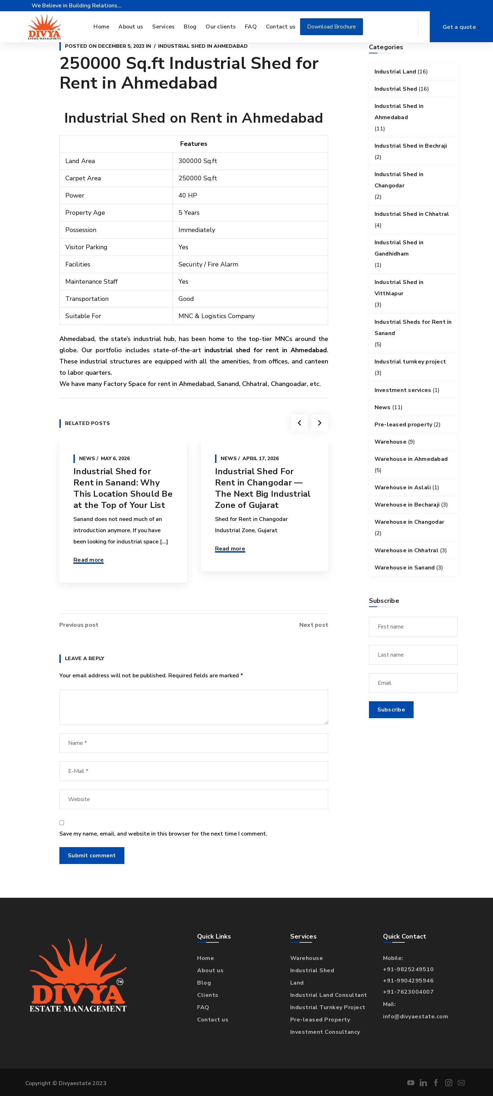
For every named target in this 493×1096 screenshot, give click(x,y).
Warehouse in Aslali (403, 487)
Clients (208, 995)
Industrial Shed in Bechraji (411, 146)
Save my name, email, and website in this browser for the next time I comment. (163, 834)
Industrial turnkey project (410, 362)
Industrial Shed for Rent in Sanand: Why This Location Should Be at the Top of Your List (123, 488)
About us (210, 970)
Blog (204, 983)
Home (205, 958)
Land (297, 983)
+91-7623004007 (408, 992)
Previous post (78, 625)
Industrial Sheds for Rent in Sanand (413, 327)
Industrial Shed (396, 89)
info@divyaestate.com (415, 1016)
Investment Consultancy (325, 1032)
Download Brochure (331, 27)
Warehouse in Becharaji (407, 505)
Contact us (212, 1020)
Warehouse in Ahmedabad (411, 459)
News (87, 458)
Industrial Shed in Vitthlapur (399, 287)
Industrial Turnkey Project (327, 1007)
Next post (313, 625)
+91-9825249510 (408, 969)
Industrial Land (395, 72)
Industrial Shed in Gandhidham (399, 248)
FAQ (203, 1007)
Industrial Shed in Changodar (399, 179)
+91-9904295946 (408, 981)
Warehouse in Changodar (410, 522)
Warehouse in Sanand (405, 568)
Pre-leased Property (320, 1020)
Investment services (403, 390)
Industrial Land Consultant (328, 995)
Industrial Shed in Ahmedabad (203, 46)
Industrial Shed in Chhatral (412, 214)
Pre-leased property (404, 424)
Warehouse (391, 442)
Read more (88, 560)
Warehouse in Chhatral (407, 550)
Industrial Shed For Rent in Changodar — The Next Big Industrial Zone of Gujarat (263, 488)
